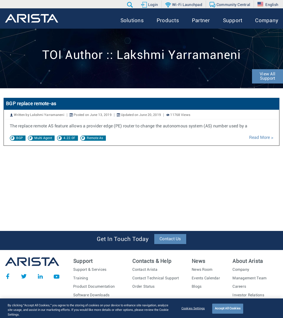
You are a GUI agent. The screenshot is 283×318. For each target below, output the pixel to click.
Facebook (7, 276)
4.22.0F (69, 138)
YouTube (56, 276)
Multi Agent (43, 138)
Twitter (24, 276)
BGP (19, 138)
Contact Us (170, 239)
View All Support (267, 76)
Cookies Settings (193, 311)
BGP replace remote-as (31, 103)
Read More (259, 138)
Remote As (95, 138)
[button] (130, 5)
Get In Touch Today (123, 239)
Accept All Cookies (228, 311)
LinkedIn (40, 276)
